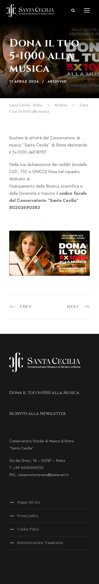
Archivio (57, 81)
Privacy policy (27, 515)
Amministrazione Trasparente (40, 542)
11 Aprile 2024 (24, 81)
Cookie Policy (28, 529)
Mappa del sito (28, 502)
